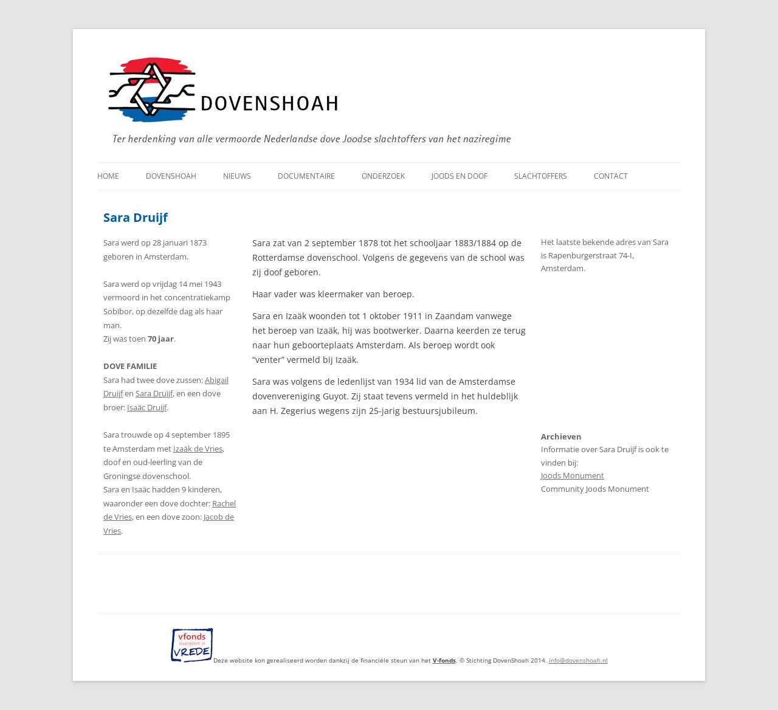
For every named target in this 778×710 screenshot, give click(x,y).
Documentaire (306, 176)
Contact (611, 176)
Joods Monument (572, 475)
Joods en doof (459, 176)
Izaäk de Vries (197, 448)
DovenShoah (171, 176)
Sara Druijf (154, 393)
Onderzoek (383, 176)
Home (108, 176)
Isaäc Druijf (147, 407)
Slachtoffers (540, 176)
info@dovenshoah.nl (578, 660)
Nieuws (237, 176)
